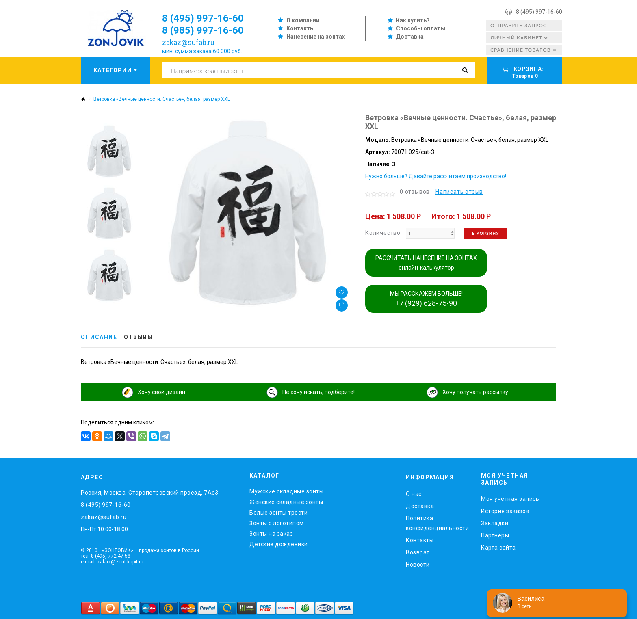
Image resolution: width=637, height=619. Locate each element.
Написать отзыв (459, 191)
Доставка (410, 36)
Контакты (300, 28)
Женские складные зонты (286, 502)
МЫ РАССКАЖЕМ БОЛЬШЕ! (426, 298)
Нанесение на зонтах (315, 36)
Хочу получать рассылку (475, 392)
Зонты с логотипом (276, 523)
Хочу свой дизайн (161, 392)
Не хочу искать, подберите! (318, 392)
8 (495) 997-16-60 (539, 12)
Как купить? (413, 20)
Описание (99, 337)
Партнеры (495, 535)
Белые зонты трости (278, 512)
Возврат (418, 552)
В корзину (485, 233)
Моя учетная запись (510, 499)
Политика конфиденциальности (437, 523)
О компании (302, 20)
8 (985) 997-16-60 (203, 30)
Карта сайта (498, 547)
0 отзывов (415, 191)
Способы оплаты (420, 28)
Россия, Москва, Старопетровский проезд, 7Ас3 (149, 492)
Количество (383, 232)
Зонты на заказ (271, 533)
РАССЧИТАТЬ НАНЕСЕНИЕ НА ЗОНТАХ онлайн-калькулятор (426, 263)
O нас (414, 494)
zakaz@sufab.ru (188, 42)
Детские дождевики (278, 544)
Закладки (494, 523)
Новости (418, 564)
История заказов (505, 511)
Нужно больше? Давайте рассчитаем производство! (435, 176)
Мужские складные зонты (286, 491)
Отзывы (138, 337)
